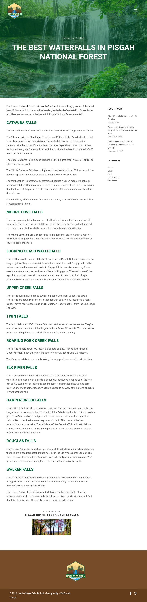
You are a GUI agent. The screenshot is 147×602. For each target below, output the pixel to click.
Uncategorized (114, 177)
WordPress (112, 180)
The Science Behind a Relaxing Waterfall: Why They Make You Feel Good (122, 130)
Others (110, 171)
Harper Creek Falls (26, 400)
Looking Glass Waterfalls (33, 251)
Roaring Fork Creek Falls (32, 340)
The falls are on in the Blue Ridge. (24, 137)
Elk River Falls (21, 367)
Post (110, 174)
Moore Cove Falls (24, 212)
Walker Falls (20, 469)
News (110, 168)
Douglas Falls (21, 440)
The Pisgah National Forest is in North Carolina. (31, 106)
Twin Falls (17, 316)
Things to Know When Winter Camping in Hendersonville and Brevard (121, 144)
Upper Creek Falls (24, 287)
